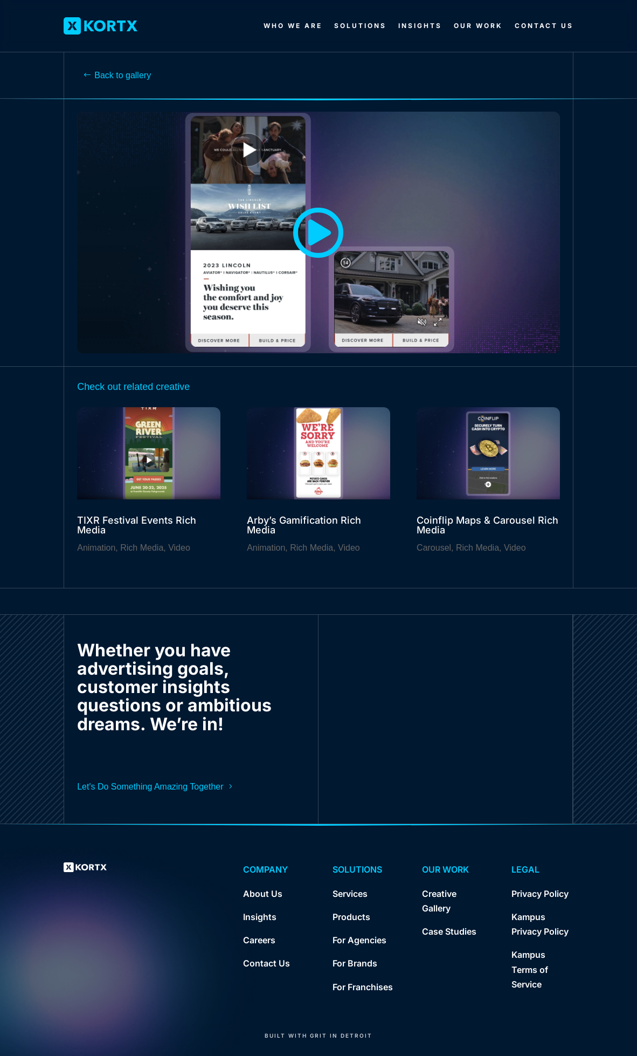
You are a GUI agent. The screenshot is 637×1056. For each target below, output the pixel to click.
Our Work (478, 26)
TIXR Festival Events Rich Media (136, 525)
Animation (96, 547)
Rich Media (141, 547)
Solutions (360, 26)
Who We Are (293, 26)
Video (179, 547)
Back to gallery (122, 75)
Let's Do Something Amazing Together (150, 786)
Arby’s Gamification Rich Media (304, 525)
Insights (420, 26)
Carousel (434, 547)
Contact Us (544, 26)
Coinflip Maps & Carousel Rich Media (487, 525)
